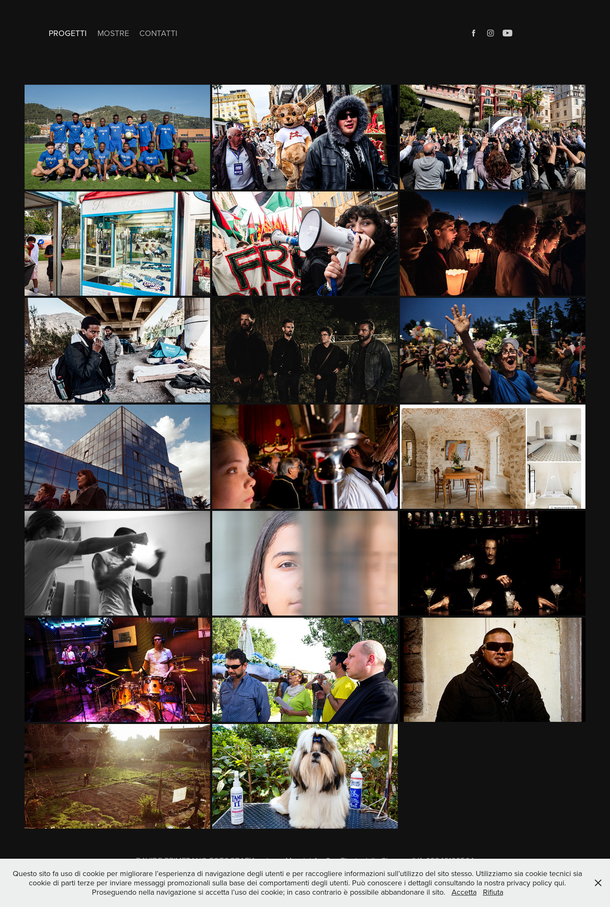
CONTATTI (158, 33)
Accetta (464, 892)
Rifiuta (493, 892)
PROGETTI (68, 33)
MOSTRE (113, 33)
